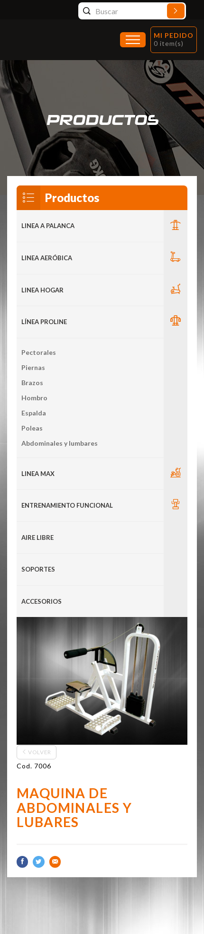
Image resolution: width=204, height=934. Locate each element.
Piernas (33, 367)
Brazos (32, 383)
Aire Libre (37, 537)
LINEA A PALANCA (47, 225)
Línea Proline (44, 322)
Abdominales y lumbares (59, 443)
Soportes (38, 569)
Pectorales (38, 352)
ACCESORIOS (41, 601)
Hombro (34, 398)
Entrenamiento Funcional (67, 505)
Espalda (33, 413)
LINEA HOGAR (42, 290)
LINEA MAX (38, 473)
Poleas (32, 428)
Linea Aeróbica (46, 258)
